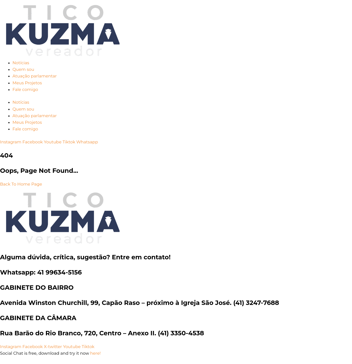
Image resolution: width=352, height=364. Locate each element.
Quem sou (23, 69)
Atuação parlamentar (34, 76)
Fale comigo (25, 89)
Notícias (20, 62)
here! (95, 353)
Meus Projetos (27, 82)
